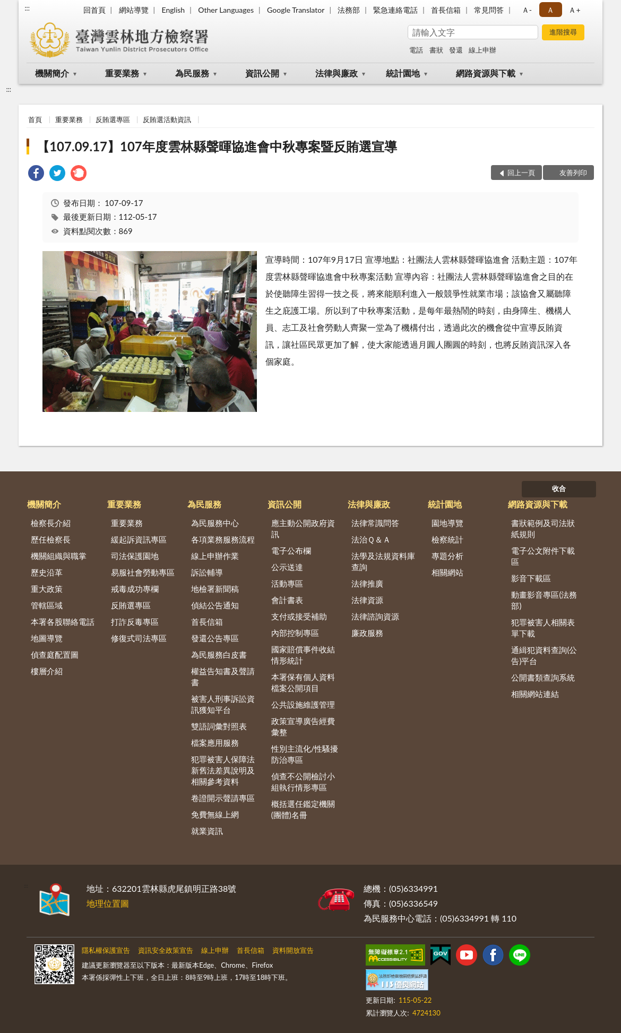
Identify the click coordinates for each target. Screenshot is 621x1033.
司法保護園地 (135, 556)
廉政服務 (367, 633)
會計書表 (287, 600)
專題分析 (447, 556)
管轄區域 (47, 605)
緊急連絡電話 (395, 9)
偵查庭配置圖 (55, 654)
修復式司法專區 (139, 638)
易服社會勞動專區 (143, 572)
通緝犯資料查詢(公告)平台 (544, 655)
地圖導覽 (47, 638)
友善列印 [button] (573, 172)
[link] (36, 174)
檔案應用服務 (215, 742)
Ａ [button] (550, 9)
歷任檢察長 (51, 539)
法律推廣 (367, 583)
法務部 (349, 9)
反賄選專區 (113, 119)
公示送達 (287, 567)
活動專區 (287, 583)
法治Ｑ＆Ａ (371, 539)
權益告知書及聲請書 (223, 676)
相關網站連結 (535, 694)
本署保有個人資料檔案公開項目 (303, 682)
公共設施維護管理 (303, 704)
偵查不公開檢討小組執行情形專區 (303, 781)
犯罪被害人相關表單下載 (543, 627)
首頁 (35, 119)
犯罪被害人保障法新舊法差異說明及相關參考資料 (223, 770)
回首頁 (94, 9)
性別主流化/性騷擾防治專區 (305, 754)
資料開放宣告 (293, 950)
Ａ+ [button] (574, 9)
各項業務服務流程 (223, 539)
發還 (456, 50)
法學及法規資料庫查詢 (383, 561)
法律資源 (367, 600)
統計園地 (403, 73)
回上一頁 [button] (521, 172)
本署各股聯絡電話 (62, 621)
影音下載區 (531, 578)
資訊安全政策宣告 (165, 950)
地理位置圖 (108, 903)
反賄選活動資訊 (167, 119)
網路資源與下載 (485, 73)
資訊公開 (262, 73)
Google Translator (295, 9)
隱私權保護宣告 (106, 950)
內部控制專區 (295, 633)
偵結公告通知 (215, 605)
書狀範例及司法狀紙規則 (543, 528)
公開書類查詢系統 (543, 677)
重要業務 (122, 73)
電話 (416, 50)
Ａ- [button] (527, 9)
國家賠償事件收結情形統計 (303, 654)
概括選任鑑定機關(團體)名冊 (303, 809)
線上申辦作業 (215, 556)
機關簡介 (52, 73)
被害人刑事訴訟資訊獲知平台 (223, 704)
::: (27, 8)
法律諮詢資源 (375, 616)
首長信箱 (446, 9)
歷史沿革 (47, 572)
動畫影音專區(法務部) (544, 600)
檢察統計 (447, 539)
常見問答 (489, 9)
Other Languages (226, 9)
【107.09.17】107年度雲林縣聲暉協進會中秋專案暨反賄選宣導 (217, 146)
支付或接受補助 (299, 616)
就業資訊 (207, 831)
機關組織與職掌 (59, 556)
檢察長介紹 (51, 523)
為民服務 (192, 73)
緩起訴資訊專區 (139, 539)
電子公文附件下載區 (543, 556)
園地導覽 (447, 523)
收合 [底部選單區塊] (559, 488)
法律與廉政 (336, 73)
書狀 (436, 50)
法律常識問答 (375, 523)
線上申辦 (482, 50)
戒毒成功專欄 (135, 588)
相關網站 (447, 572)
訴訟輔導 (207, 572)
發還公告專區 (215, 638)
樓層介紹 (47, 671)
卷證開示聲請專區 (223, 798)
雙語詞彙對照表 (219, 726)
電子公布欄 (291, 550)
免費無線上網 (215, 814)
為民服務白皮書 (219, 654)
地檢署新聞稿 (215, 588)
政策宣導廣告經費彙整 (303, 726)
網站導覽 (134, 9)
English (173, 9)
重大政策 (47, 588)
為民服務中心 (215, 523)
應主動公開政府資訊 (303, 528)
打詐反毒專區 (135, 621)
